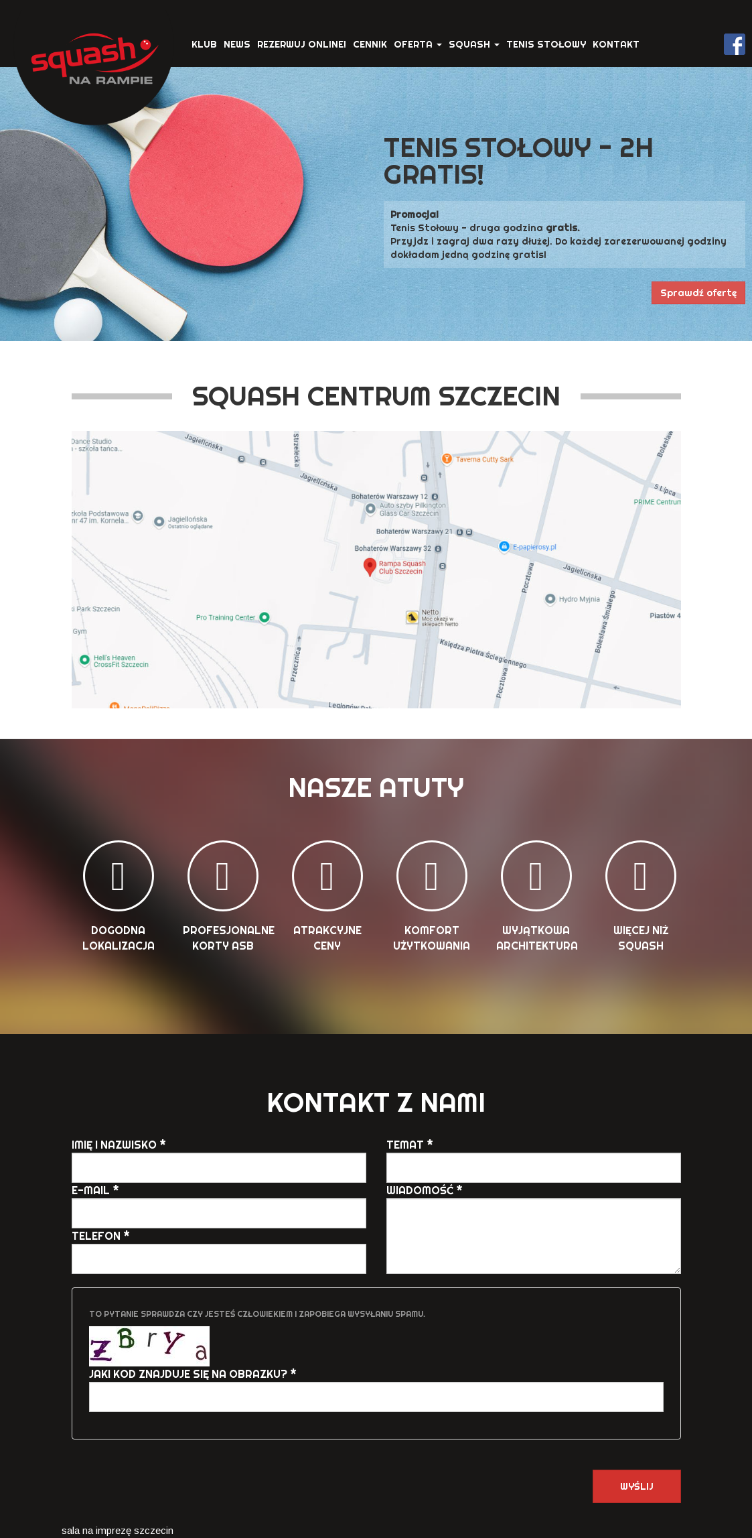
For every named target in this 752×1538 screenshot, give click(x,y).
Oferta (418, 44)
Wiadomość (424, 1190)
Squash (474, 44)
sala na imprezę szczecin (117, 1530)
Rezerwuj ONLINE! (301, 44)
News (237, 44)
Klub (204, 44)
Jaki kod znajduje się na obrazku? (193, 1374)
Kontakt (616, 44)
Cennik (370, 44)
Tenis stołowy (546, 44)
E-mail (95, 1190)
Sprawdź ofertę (698, 293)
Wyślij (637, 1486)
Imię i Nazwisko (119, 1144)
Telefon (101, 1235)
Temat (409, 1144)
